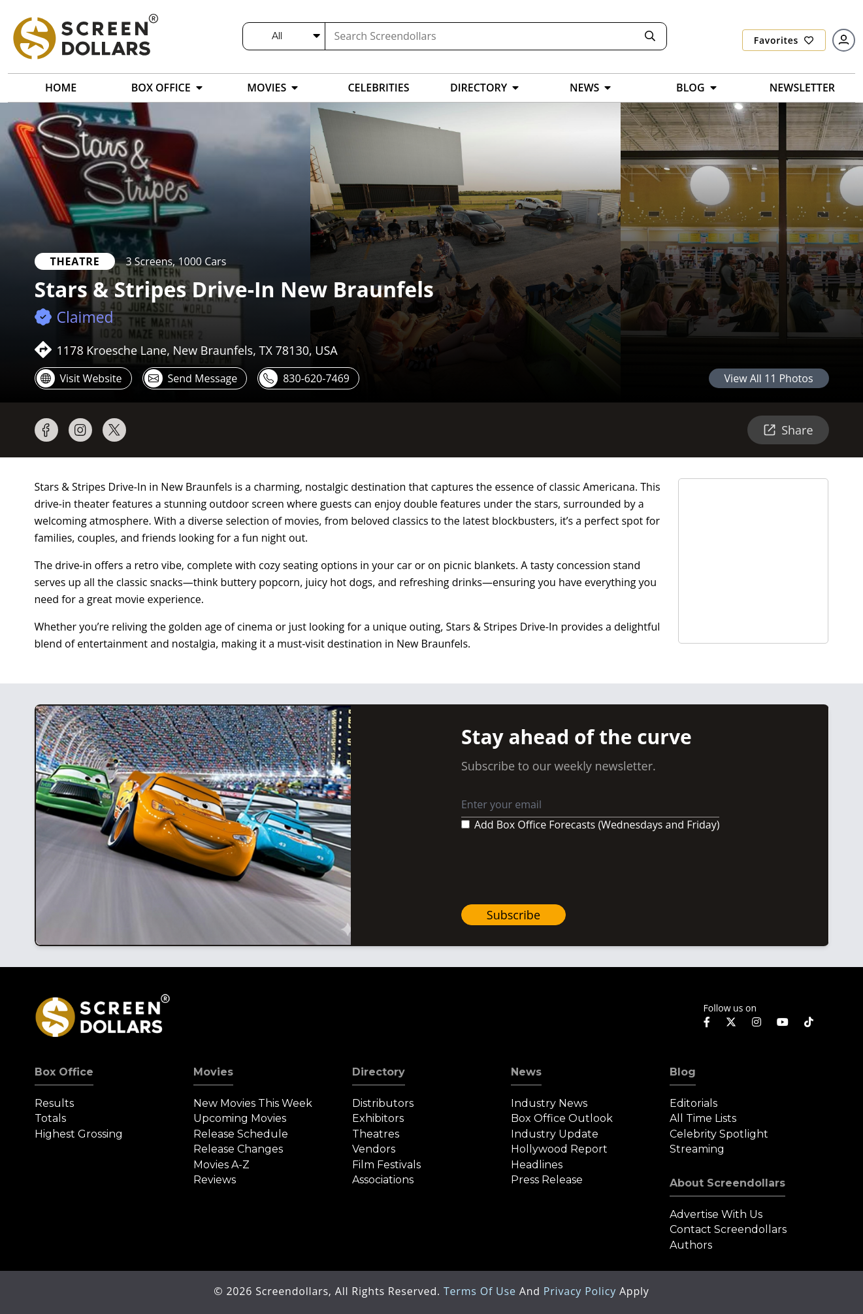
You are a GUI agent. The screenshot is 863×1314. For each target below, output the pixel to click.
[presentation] (560, 868)
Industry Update (554, 1134)
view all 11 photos (769, 378)
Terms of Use (481, 1291)
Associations (383, 1180)
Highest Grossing (79, 1134)
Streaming (697, 1149)
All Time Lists (703, 1118)
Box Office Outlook (562, 1118)
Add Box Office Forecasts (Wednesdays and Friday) (597, 824)
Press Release (547, 1180)
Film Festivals (386, 1164)
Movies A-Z (221, 1164)
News (526, 1072)
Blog (683, 1072)
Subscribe (513, 915)
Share (788, 430)
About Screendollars (727, 1183)
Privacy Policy (581, 1291)
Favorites (784, 40)
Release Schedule (240, 1134)
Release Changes (238, 1149)
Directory (378, 1072)
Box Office (64, 1072)
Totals (50, 1118)
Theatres (375, 1134)
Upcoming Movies (239, 1118)
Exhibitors (378, 1118)
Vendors (373, 1149)
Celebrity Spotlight (719, 1134)
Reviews (214, 1180)
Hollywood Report (559, 1149)
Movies (213, 1072)
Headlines (536, 1164)
